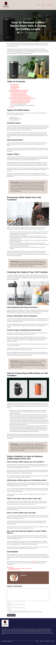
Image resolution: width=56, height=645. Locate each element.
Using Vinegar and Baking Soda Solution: (20, 95)
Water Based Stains (15, 87)
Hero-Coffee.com (34, 561)
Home (38, 4)
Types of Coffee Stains (14, 84)
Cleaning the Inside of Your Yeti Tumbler (18, 91)
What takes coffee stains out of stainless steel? (21, 101)
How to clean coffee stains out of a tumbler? (20, 99)
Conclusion (12, 106)
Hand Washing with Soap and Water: (19, 92)
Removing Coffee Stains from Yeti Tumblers (19, 90)
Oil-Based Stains (14, 85)
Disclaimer (47, 641)
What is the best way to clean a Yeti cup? (19, 102)
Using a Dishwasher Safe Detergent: (18, 94)
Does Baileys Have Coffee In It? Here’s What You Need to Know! (19, 568)
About (37, 641)
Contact (41, 641)
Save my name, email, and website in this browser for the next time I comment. (25, 611)
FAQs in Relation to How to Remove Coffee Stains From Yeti (22, 98)
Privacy (52, 641)
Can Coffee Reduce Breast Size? (14, 569)
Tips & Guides (50, 4)
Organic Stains (14, 88)
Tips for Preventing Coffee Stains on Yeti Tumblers (20, 97)
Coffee (43, 5)
